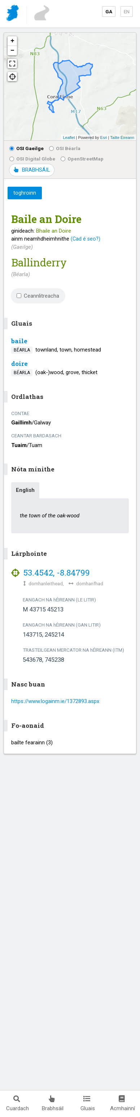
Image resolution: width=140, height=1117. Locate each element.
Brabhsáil (53, 1103)
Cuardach (17, 1103)
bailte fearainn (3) (32, 742)
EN (127, 11)
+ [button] (12, 41)
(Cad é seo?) (85, 239)
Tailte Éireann (122, 137)
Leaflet (69, 137)
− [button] (12, 50)
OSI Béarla (64, 148)
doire (19, 363)
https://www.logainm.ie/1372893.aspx (55, 701)
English (25, 490)
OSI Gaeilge (26, 148)
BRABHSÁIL (32, 170)
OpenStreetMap (82, 159)
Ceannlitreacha (38, 296)
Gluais (87, 1103)
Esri (103, 137)
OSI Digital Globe (32, 159)
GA (108, 11)
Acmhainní (122, 1103)
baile (19, 341)
